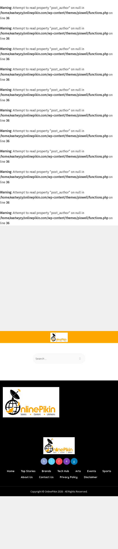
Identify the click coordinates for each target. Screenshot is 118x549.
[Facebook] (44, 461)
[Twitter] (51, 461)
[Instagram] (66, 461)
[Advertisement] (59, 251)
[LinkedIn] (74, 461)
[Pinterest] (59, 461)
